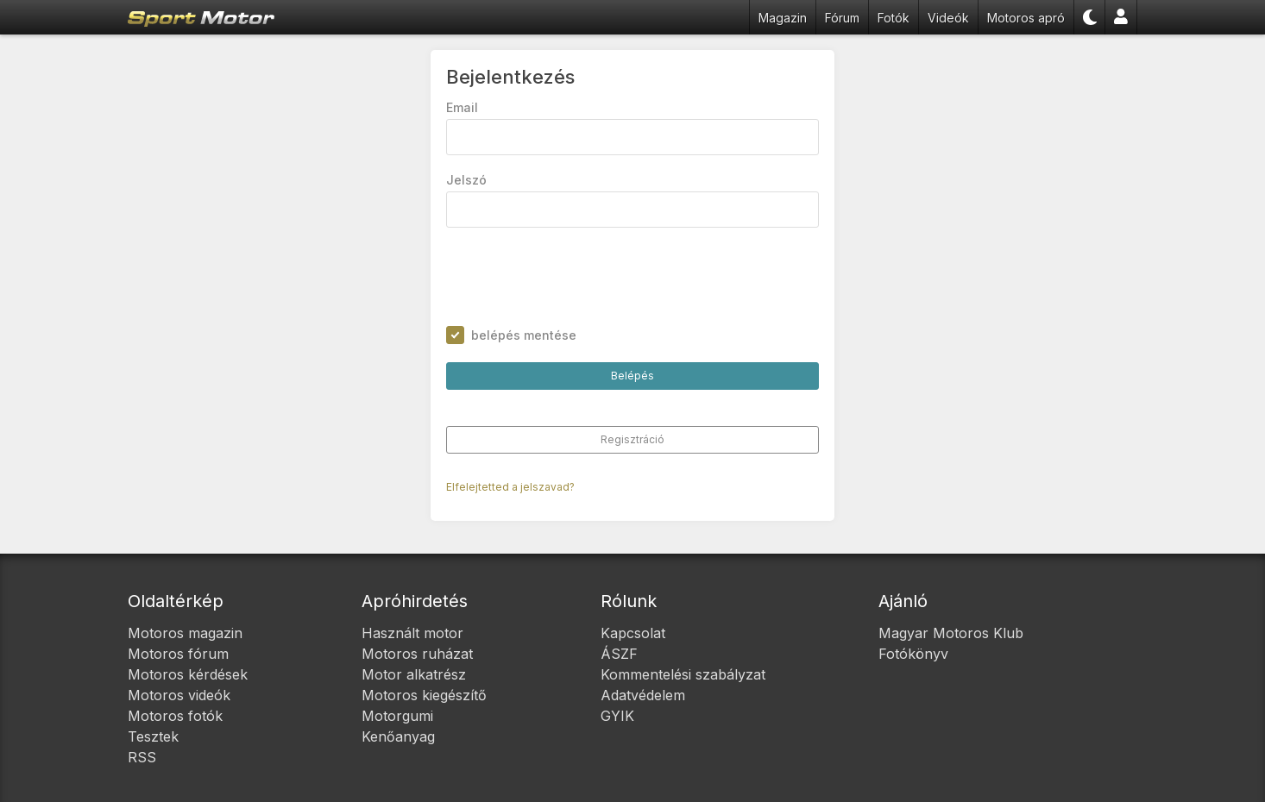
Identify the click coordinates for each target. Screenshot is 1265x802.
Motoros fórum (178, 653)
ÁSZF (619, 653)
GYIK (617, 715)
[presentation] (578, 277)
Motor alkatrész (414, 674)
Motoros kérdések (188, 674)
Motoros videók (179, 695)
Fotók (893, 17)
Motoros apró (1026, 17)
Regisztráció (632, 440)
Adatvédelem (643, 695)
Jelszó (467, 180)
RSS (142, 757)
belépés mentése (524, 336)
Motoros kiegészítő (424, 695)
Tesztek (153, 736)
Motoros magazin (185, 633)
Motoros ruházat (417, 653)
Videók (948, 17)
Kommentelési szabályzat (683, 674)
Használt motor (412, 633)
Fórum (842, 17)
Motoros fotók (175, 715)
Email (463, 108)
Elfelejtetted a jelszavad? (511, 487)
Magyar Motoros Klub (950, 633)
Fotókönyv (913, 653)
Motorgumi (397, 715)
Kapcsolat (633, 633)
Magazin (782, 17)
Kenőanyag (398, 736)
